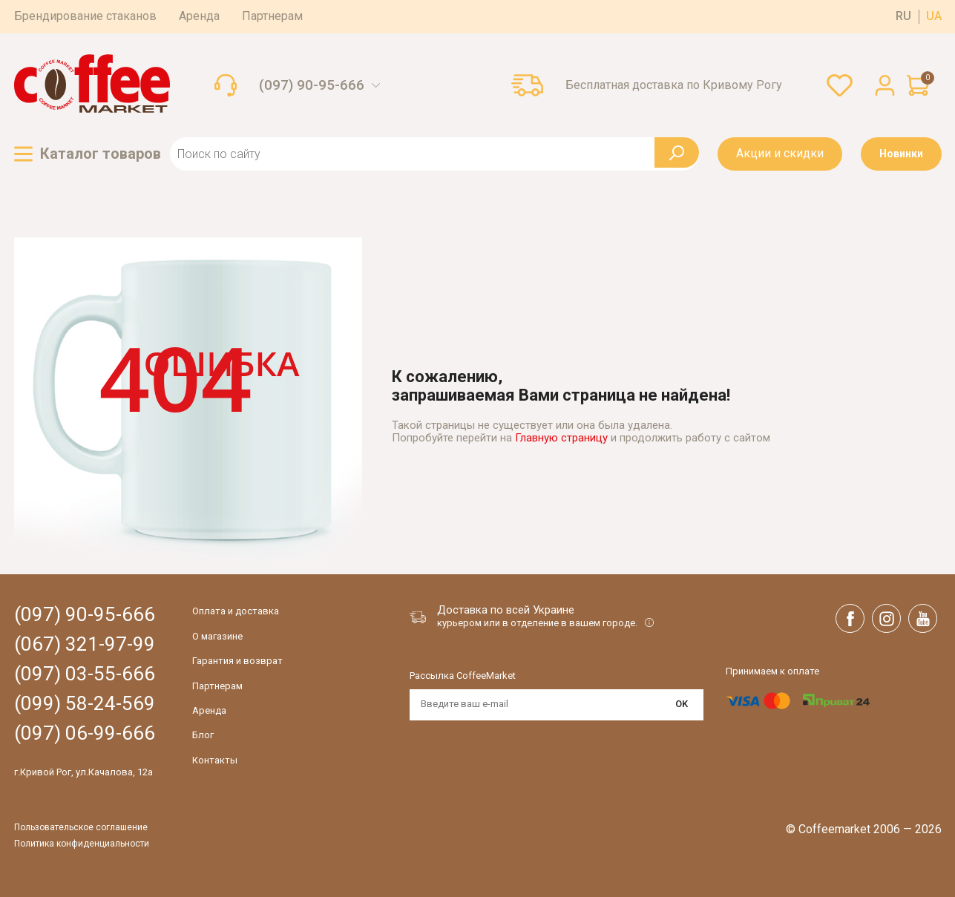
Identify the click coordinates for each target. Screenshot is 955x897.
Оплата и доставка (235, 611)
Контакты (214, 760)
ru (903, 16)
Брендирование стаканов (85, 16)
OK (681, 703)
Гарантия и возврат (237, 660)
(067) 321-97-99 (84, 644)
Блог (203, 734)
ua (934, 16)
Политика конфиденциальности (81, 844)
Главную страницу (561, 437)
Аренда (199, 16)
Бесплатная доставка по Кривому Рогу (673, 85)
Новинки (901, 154)
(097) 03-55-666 (84, 674)
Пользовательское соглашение (81, 827)
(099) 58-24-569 (84, 703)
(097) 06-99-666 (84, 733)
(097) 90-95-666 (311, 85)
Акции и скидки (780, 153)
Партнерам (272, 16)
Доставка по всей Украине (505, 610)
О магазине (217, 636)
